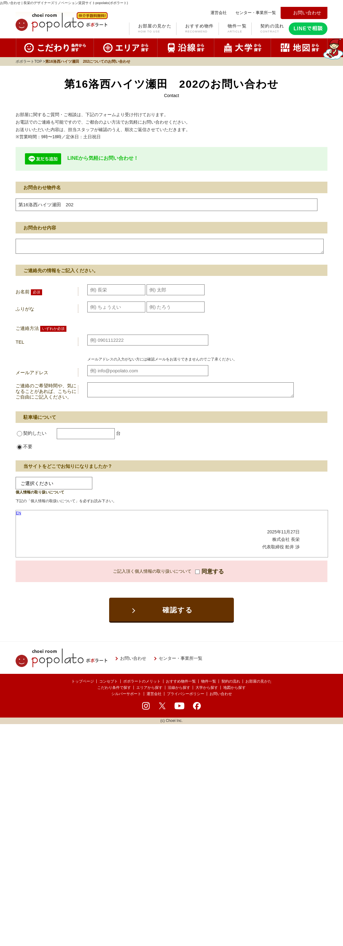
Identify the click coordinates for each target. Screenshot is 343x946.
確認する (177, 610)
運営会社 (154, 694)
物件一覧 (237, 28)
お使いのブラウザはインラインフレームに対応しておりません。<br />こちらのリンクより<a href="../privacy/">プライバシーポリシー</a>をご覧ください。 (172, 533)
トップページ (82, 681)
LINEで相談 (308, 28)
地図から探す (234, 687)
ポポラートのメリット (142, 681)
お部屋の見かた (155, 28)
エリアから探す (149, 687)
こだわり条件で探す (114, 687)
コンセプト (108, 681)
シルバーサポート (126, 694)
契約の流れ (272, 28)
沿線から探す (179, 687)
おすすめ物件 (199, 28)
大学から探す (207, 687)
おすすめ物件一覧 (181, 681)
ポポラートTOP (29, 61)
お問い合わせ (221, 694)
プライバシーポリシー (185, 694)
